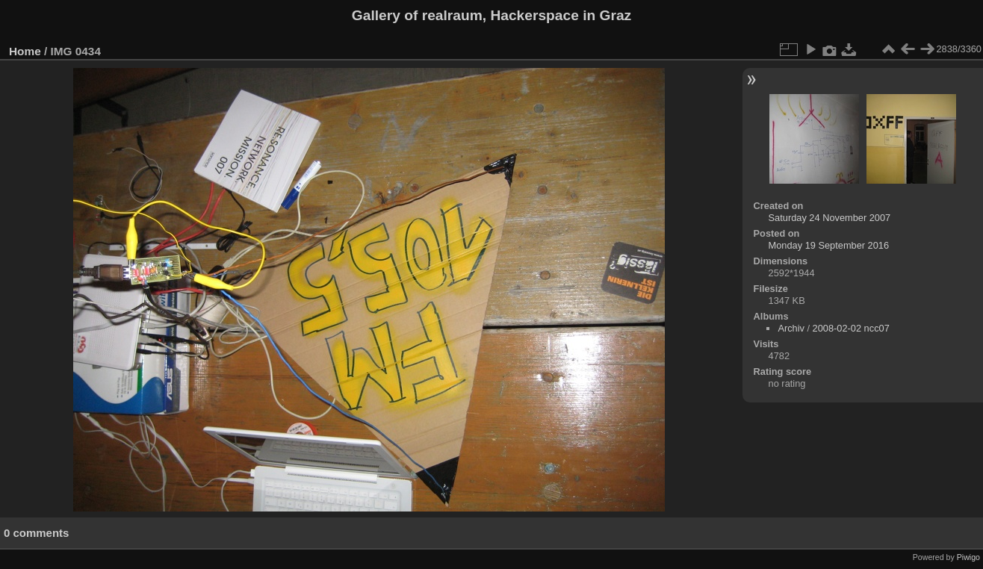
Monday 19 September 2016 (829, 245)
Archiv (791, 328)
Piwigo (968, 557)
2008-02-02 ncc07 (851, 328)
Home (25, 51)
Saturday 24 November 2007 (830, 217)
